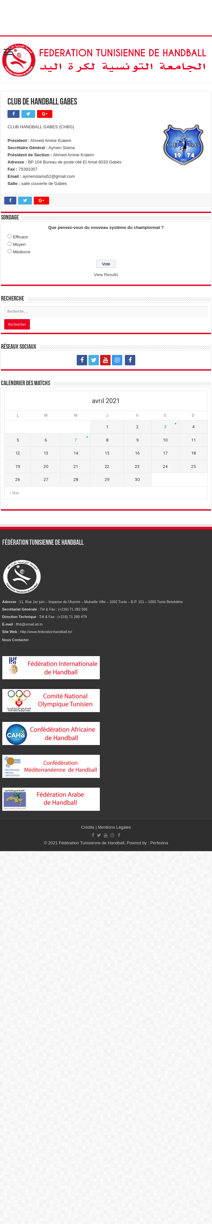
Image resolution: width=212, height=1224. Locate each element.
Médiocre (21, 251)
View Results (106, 274)
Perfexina (159, 842)
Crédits (88, 827)
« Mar (14, 493)
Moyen (19, 244)
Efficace (20, 236)
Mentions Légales (114, 827)
